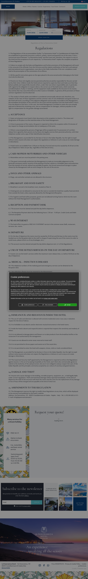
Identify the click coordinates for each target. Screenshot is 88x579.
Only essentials (47, 305)
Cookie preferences (27, 305)
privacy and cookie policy (50, 298)
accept (67, 305)
